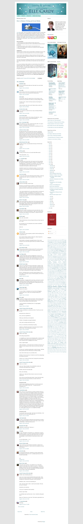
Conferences (60, 262)
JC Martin (52, 292)
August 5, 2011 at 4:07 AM (24, 460)
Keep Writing (61, 293)
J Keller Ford (60, 290)
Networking (54, 306)
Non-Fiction (49, 307)
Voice (62, 340)
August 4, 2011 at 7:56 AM (24, 306)
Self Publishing (63, 323)
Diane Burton (49, 268)
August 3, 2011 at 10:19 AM (24, 127)
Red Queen (51, 318)
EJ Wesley (56, 270)
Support (63, 327)
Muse (55, 305)
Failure (54, 272)
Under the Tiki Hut (52, 112)
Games (60, 276)
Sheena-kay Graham (63, 324)
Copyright (53, 263)
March (51, 202)
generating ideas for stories (52, 277)
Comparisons (50, 262)
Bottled (65, 251)
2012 (50, 162)
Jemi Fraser (56, 292)
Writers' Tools (50, 347)
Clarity (56, 259)
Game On (57, 276)
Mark (20, 278)
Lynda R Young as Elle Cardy (24, 308)
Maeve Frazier (22, 463)
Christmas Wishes (51, 259)
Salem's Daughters (50, 322)
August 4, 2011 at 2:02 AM (24, 261)
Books (62, 251)
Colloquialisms (54, 261)
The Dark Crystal (50, 332)
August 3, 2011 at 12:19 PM (24, 179)
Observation (60, 307)
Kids (48, 294)
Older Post (43, 511)
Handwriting (57, 280)
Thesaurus (51, 335)
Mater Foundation (56, 301)
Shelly (20, 96)
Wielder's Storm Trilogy (36, 15)
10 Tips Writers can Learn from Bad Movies (55, 127)
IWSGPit (56, 290)
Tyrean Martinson (55, 339)
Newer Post (20, 511)
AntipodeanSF (50, 243)
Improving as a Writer (59, 284)
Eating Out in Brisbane (57, 269)
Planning (56, 314)
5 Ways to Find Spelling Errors (55, 184)
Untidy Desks (49, 340)
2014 (50, 159)
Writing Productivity (56, 349)
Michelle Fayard (22, 264)
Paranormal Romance (63, 309)
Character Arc (64, 255)
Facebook (50, 272)
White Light (56, 341)
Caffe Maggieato (59, 253)
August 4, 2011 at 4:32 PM (24, 409)
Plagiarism (52, 314)
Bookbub (60, 251)
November (52, 167)
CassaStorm (64, 254)
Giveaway (61, 277)
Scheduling (61, 322)
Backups (51, 245)
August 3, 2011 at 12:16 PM (24, 171)
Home (19, 15)
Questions (59, 316)
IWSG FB (52, 289)
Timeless (57, 336)
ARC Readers (59, 243)
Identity (54, 284)
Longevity (51, 298)
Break (54, 252)
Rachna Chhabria (22, 443)
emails (63, 270)
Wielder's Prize (63, 342)
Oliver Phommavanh (58, 308)
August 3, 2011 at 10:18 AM (24, 119)
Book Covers (56, 251)
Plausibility (63, 314)
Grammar (58, 278)
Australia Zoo (56, 244)
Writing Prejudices (50, 349)
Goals (65, 277)
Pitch (57, 313)
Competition (55, 262)
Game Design (54, 276)
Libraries (49, 297)
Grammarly (62, 278)
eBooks (62, 269)
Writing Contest (54, 348)
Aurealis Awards (52, 244)
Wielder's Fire (56, 342)
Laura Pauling (22, 115)
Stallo (53, 326)
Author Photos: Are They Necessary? (54, 120)
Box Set (49, 252)
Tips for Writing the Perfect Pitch (55, 173)
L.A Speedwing (22, 501)
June (51, 198)
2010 (50, 208)
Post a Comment (21, 506)
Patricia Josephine (56, 310)
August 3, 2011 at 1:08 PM (24, 206)
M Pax (20, 297)
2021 (50, 148)
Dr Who (60, 268)
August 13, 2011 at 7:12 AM (24, 504)
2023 (50, 145)
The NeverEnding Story (62, 332)
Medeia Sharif (61, 301)
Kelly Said (64, 293)
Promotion (62, 315)
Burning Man (49, 253)
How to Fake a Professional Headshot (54, 135)
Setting (59, 324)
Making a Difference (54, 300)
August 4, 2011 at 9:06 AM (24, 329)
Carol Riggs (21, 254)
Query (56, 316)
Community (64, 261)
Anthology (64, 242)
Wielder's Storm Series (52, 343)
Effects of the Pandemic (51, 270)
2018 (50, 153)
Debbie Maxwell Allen (23, 142)
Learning (56, 295)
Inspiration (50, 288)
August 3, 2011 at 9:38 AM (24, 106)
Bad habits (58, 245)
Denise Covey (52, 267)
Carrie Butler (21, 208)
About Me (23, 15)
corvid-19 (60, 263)
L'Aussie (65, 294)
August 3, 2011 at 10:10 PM (24, 245)
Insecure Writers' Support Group (57, 286)
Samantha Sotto (22, 425)
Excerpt (58, 271)
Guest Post (50, 279)
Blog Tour (53, 250)
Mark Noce (59, 300)
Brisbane (56, 252)
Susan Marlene (22, 247)
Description (57, 267)
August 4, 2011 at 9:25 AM (24, 380)
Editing (65, 269)
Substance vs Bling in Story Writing (56, 174)
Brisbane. (65, 252)
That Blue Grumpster (51, 97)
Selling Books (50, 324)
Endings (49, 271)
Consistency (50, 263)
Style (51, 327)
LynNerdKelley (22, 390)
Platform (59, 314)
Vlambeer (55, 340)
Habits (54, 280)
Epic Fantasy (52, 271)
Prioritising (51, 315)
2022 (50, 146)
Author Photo (64, 244)
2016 (50, 156)
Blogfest (56, 250)
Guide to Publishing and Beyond (57, 279)
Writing (54, 347)
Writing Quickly (61, 349)
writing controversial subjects (62, 348)
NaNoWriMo (50, 306)
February (51, 204)
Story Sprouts (64, 326)
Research (64, 318)
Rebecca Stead (62, 317)
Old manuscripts (52, 308)
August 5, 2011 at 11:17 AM (24, 498)
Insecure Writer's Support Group (62, 91)
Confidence (64, 262)
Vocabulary (59, 340)
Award (49, 245)
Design (60, 267)
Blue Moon (49, 251)
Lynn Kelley (19, 32)
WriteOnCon (52, 180)
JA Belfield (53, 291)
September (52, 170)
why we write (64, 341)
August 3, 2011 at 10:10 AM (24, 113)
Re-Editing (52, 317)
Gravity (65, 278)
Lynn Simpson (53, 299)
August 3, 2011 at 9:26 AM (24, 94)
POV (48, 315)
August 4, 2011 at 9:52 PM (24, 428)
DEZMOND (21, 83)
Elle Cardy (60, 270)
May (50, 199)
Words (57, 344)
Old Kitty (21, 216)
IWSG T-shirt (52, 290)
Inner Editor (64, 285)
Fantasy (60, 272)
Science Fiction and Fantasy (54, 323)
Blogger (43, 521)
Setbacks (56, 324)
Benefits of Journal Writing (57, 246)
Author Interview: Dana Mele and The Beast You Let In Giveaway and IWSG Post (62, 85)
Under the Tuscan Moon (62, 339)
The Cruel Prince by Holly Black (61, 331)
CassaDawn (59, 254)
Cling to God (29, 15)
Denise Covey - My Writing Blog (52, 103)
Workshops (60, 344)
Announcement (59, 242)
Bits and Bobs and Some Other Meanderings (56, 125)
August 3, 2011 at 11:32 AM (24, 148)
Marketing (49, 301)
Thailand (49, 331)
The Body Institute (53, 331)
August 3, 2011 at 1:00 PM (24, 197)
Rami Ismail (49, 317)
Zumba (49, 353)
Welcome (65, 340)
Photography (64, 311)
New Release (58, 306)
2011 (50, 164)
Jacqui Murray (58, 291)
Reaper (59, 317)
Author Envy (60, 244)
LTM (20, 431)
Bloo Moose (64, 250)
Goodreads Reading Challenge (52, 278)
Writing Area (64, 347)
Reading (56, 317)
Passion (49, 310)
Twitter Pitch (50, 339)
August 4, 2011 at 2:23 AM (24, 285)
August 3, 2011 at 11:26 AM (24, 139)
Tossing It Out (21, 459)
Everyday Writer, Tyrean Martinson (52, 83)
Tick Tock (62, 335)
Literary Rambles (62, 82)
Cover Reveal (64, 263)
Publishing (52, 316)
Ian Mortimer (51, 284)
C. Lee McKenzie (54, 253)
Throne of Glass (57, 335)
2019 (50, 151)
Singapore (61, 325)
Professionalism (56, 315)
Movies (52, 305)
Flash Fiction (50, 275)
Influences (59, 285)
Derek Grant (21, 174)
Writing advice (59, 347)
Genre (58, 277)
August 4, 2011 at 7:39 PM (24, 415)
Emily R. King (21, 199)
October (51, 168)
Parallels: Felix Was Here (55, 309)
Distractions (54, 268)
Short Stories (50, 325)
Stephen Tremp (57, 326)
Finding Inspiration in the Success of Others (55, 123)
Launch (52, 295)
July (50, 196)
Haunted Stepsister (62, 280)
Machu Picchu (61, 299)
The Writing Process (60, 334)
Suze (20, 90)
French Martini (50, 276)
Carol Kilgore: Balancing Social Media (54, 133)
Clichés (58, 259)
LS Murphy (60, 298)
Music (57, 305)
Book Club (52, 251)
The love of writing (56, 332)
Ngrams (65, 306)
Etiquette (56, 271)
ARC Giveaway (54, 243)
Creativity (58, 264)
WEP (53, 341)
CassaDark (55, 254)
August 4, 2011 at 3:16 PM (24, 387)
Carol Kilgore (64, 253)
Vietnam (53, 340)
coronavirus (56, 263)
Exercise (61, 271)
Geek (65, 276)
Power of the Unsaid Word (54, 186)
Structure (49, 327)
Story (61, 326)
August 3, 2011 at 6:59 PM (24, 229)
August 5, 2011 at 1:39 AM (24, 448)
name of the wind (61, 305)
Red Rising (54, 318)
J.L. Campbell (22, 158)
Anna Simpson (55, 242)
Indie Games (55, 285)
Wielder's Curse (50, 342)
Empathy (65, 270)
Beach (61, 245)
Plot (65, 314)
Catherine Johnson (23, 129)
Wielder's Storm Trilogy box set (61, 343)
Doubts (57, 268)
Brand (51, 252)
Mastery (52, 301)
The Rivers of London (58, 333)
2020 (50, 150)
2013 (50, 161)
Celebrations (50, 255)
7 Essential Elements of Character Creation (55, 137)
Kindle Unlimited (54, 294)
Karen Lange (57, 293)
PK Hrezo (49, 314)
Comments (50, 233)
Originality (64, 308)
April (51, 201)
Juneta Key (53, 293)
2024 (50, 143)
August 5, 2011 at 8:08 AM (24, 470)
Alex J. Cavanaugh (23, 122)
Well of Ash (50, 341)
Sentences (53, 324)
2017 (50, 154)
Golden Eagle (21, 287)
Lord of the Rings (56, 298)
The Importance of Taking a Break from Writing (56, 122)
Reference (57, 318)
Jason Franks (63, 291)
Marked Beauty (64, 300)
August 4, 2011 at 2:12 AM (24, 276)
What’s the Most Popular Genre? (55, 194)
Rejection (61, 318)
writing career (50, 348)
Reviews (58, 319)
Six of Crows (64, 325)
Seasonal (59, 323)
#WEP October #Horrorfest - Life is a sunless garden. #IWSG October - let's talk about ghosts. (52, 106)
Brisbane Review (60, 252)
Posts (49, 231)
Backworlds (54, 245)
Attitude (63, 243)
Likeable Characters (61, 297)
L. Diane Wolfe (60, 294)
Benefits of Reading (53, 247)
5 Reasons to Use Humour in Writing (54, 139)
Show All (55, 115)
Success (56, 327)
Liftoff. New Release (53, 297)
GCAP (63, 276)
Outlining (49, 309)
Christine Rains (22, 109)
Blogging (60, 250)
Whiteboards (60, 341)
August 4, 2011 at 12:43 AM (24, 251)
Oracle (62, 308)
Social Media (50, 326)
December (52, 165)
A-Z (63, 239)
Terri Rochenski (59, 330)
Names (65, 305)
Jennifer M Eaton (62, 292)
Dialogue (64, 267)
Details (62, 267)
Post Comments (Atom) (33, 514)
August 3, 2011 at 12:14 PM (24, 156)
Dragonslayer (51, 269)
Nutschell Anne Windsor (54, 307)
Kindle (50, 294)
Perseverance (54, 311)
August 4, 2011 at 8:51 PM (24, 423)
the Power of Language (51, 333)
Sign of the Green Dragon (55, 325)
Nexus (63, 306)
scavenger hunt (56, 322)
